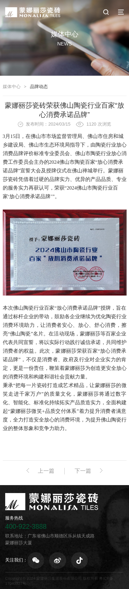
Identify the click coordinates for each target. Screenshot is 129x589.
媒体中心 (12, 86)
